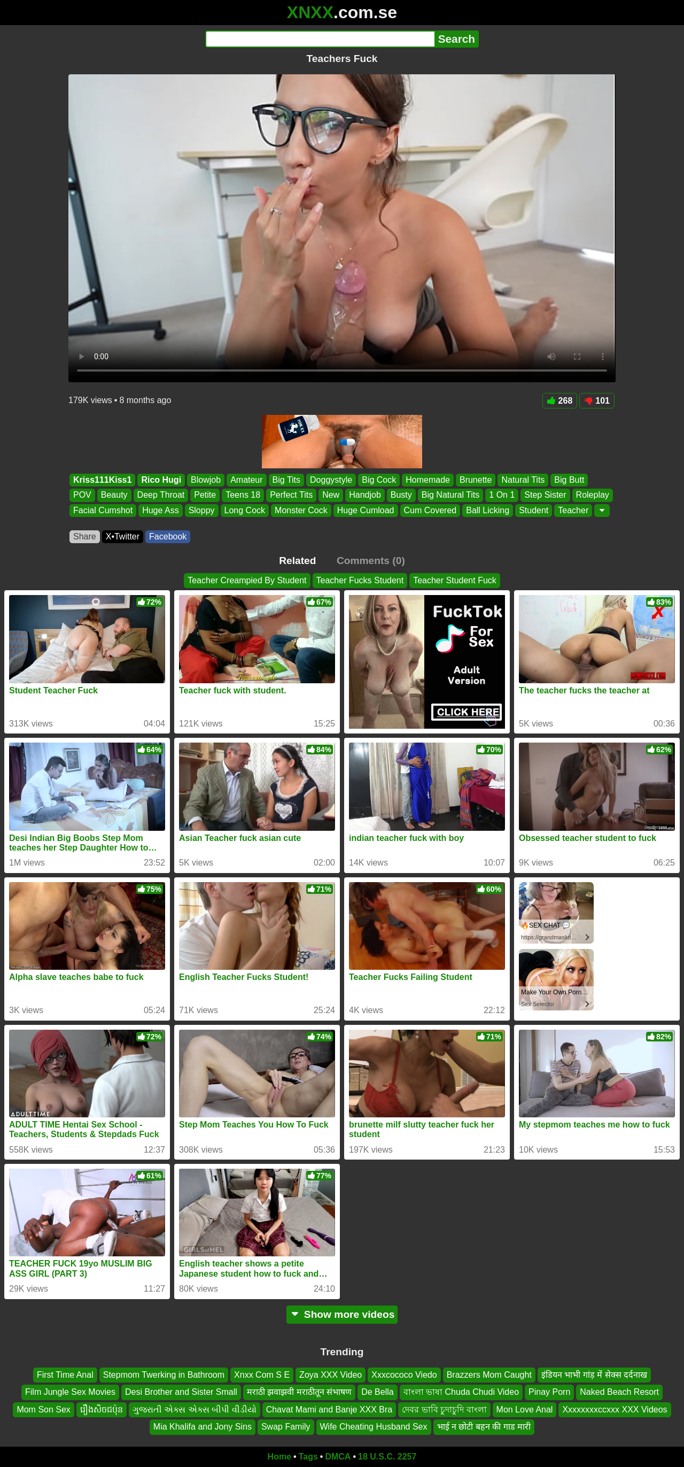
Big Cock (379, 479)
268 (560, 400)
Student (533, 510)
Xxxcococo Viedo (404, 1374)
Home (279, 1456)
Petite (205, 495)
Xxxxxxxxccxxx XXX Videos (614, 1409)
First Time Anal (65, 1374)
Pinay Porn (549, 1391)
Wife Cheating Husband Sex (374, 1426)
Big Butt (569, 479)
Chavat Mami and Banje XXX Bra (329, 1409)
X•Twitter (122, 536)
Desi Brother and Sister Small (181, 1391)
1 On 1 (502, 495)
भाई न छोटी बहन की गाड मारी (484, 1426)
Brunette (476, 479)
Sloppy (202, 510)
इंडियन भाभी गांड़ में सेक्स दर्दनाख (594, 1374)
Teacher (573, 510)
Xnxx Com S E (262, 1374)
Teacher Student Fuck (454, 580)
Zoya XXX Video (330, 1374)
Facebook (167, 536)
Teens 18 (243, 495)
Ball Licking (487, 510)
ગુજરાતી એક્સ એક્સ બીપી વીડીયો (194, 1409)
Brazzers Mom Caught (489, 1374)
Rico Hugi (161, 479)
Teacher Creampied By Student (247, 580)
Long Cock (245, 510)
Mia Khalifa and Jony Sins (202, 1426)
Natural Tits (523, 479)
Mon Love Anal (524, 1409)
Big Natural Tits (450, 495)
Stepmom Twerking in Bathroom (163, 1374)
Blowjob (206, 479)
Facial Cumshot (103, 510)
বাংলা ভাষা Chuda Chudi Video (461, 1391)
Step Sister (545, 495)
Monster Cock (301, 510)
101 (597, 400)
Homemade (428, 479)
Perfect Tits (291, 495)
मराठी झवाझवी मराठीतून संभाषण (299, 1391)
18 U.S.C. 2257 (387, 1456)
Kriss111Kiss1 (102, 479)
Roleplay (592, 495)
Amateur (246, 479)
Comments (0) (371, 560)
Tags (308, 1456)
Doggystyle (331, 479)
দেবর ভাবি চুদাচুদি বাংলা (444, 1409)
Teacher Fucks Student (360, 580)
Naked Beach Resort (619, 1391)
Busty (401, 495)
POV (82, 495)
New (330, 495)
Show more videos (342, 1314)
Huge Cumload (365, 510)
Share (84, 536)
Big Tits (286, 479)
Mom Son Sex (43, 1409)
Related (297, 560)
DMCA (338, 1456)
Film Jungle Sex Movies (70, 1391)
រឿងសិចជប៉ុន (101, 1409)
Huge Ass (160, 510)
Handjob (365, 495)
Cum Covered (430, 510)
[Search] (319, 39)
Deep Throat (161, 495)
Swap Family (285, 1426)
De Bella (377, 1391)
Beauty (114, 495)
